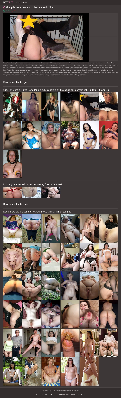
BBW (8, 2)
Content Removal (50, 395)
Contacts (39, 395)
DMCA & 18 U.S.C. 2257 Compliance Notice (72, 395)
